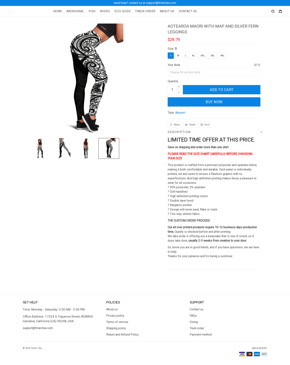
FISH (92, 11)
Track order (197, 328)
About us (112, 309)
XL (193, 55)
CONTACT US (188, 11)
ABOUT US (167, 11)
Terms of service (117, 322)
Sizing (194, 322)
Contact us (196, 309)
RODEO (105, 11)
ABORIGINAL (75, 11)
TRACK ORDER (145, 11)
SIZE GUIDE (122, 11)
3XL (212, 55)
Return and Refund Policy (122, 334)
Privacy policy (115, 315)
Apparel (180, 112)
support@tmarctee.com (38, 328)
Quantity (173, 81)
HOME (57, 11)
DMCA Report (259, 348)
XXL (203, 55)
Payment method (201, 334)
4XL (222, 55)
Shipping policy (116, 328)
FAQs (193, 315)
